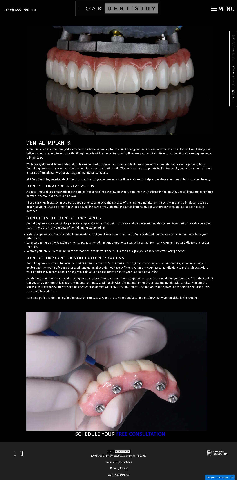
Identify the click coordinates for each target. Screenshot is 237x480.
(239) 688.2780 (16, 10)
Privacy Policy (119, 468)
